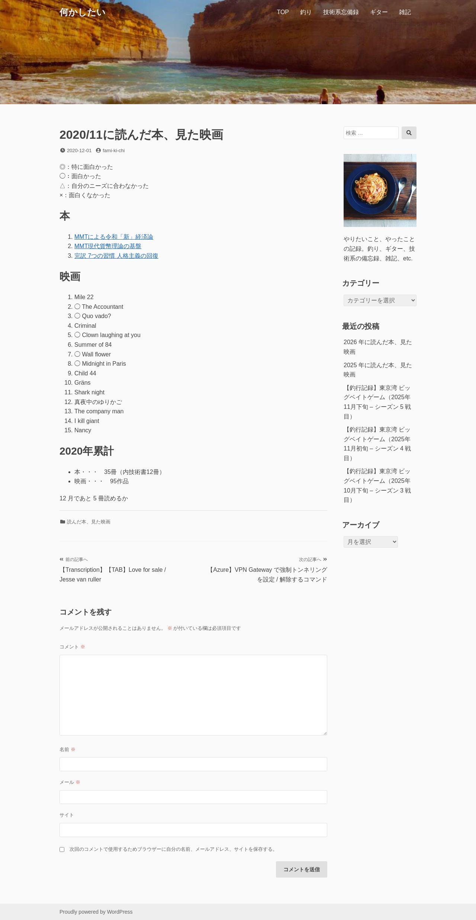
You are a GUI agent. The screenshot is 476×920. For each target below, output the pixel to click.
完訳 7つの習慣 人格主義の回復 (116, 256)
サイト (67, 815)
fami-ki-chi (114, 150)
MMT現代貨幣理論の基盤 (107, 246)
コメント (72, 647)
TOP (283, 12)
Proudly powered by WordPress (96, 912)
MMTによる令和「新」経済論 (113, 237)
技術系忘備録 (341, 12)
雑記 (405, 12)
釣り (306, 12)
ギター (379, 12)
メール (70, 782)
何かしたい (83, 12)
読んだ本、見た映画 (88, 522)
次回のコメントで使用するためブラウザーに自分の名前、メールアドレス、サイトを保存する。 (173, 849)
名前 (67, 749)
